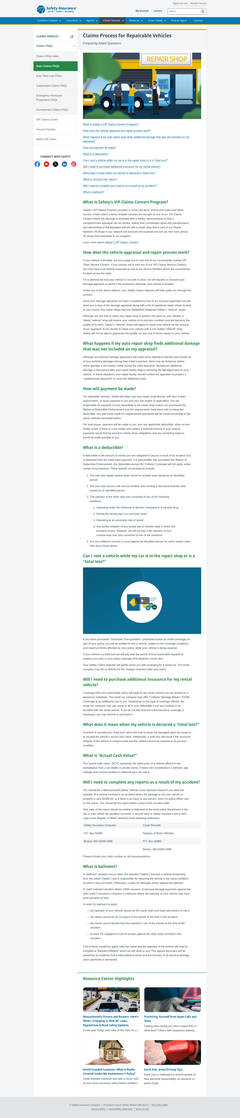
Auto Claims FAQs (48, 66)
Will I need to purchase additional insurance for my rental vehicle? (122, 166)
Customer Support (47, 20)
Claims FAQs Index (47, 56)
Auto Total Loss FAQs (49, 75)
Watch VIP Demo (46, 139)
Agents (90, 20)
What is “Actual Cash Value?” (100, 179)
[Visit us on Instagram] (73, 165)
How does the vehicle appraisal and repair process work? (117, 130)
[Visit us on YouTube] (46, 165)
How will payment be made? (99, 147)
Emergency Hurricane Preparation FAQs (49, 97)
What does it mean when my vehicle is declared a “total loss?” (119, 173)
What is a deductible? (95, 154)
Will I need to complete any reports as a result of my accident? (119, 185)
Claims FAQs (44, 45)
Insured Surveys (46, 129)
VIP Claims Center (47, 119)
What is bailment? (93, 192)
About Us (134, 20)
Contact (198, 20)
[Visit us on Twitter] (55, 165)
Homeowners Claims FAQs (52, 109)
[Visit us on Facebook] (37, 165)
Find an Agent (179, 20)
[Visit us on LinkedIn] (64, 165)
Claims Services (111, 20)
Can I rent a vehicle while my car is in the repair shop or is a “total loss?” (125, 160)
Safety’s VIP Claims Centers (121, 242)
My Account (142, 11)
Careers (158, 11)
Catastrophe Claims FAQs (51, 85)
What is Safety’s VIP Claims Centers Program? (110, 124)
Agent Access (180, 3)
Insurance (72, 20)
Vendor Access (198, 3)
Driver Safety (155, 20)
